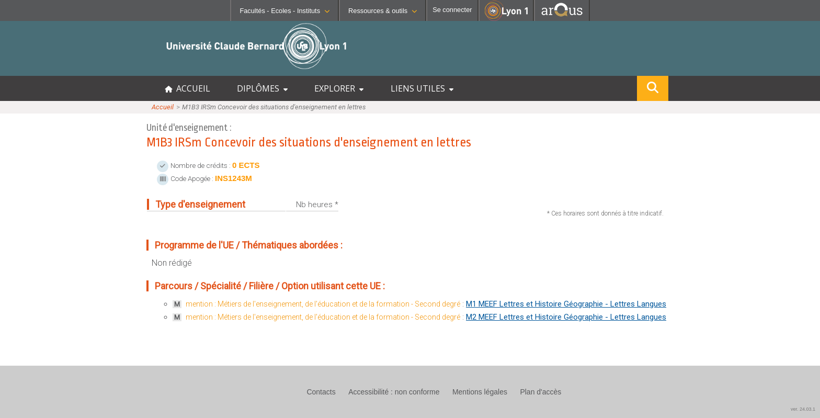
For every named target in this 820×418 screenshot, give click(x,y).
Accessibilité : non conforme (393, 392)
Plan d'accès (540, 392)
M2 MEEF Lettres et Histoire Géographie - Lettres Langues (566, 317)
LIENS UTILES (422, 88)
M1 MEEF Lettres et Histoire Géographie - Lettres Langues (566, 304)
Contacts (320, 392)
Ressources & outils (382, 11)
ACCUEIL (187, 88)
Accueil (163, 107)
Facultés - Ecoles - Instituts (284, 11)
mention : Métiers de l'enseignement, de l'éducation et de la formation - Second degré (323, 304)
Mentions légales (479, 392)
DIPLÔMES (262, 88)
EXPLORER (338, 88)
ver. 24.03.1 (803, 409)
